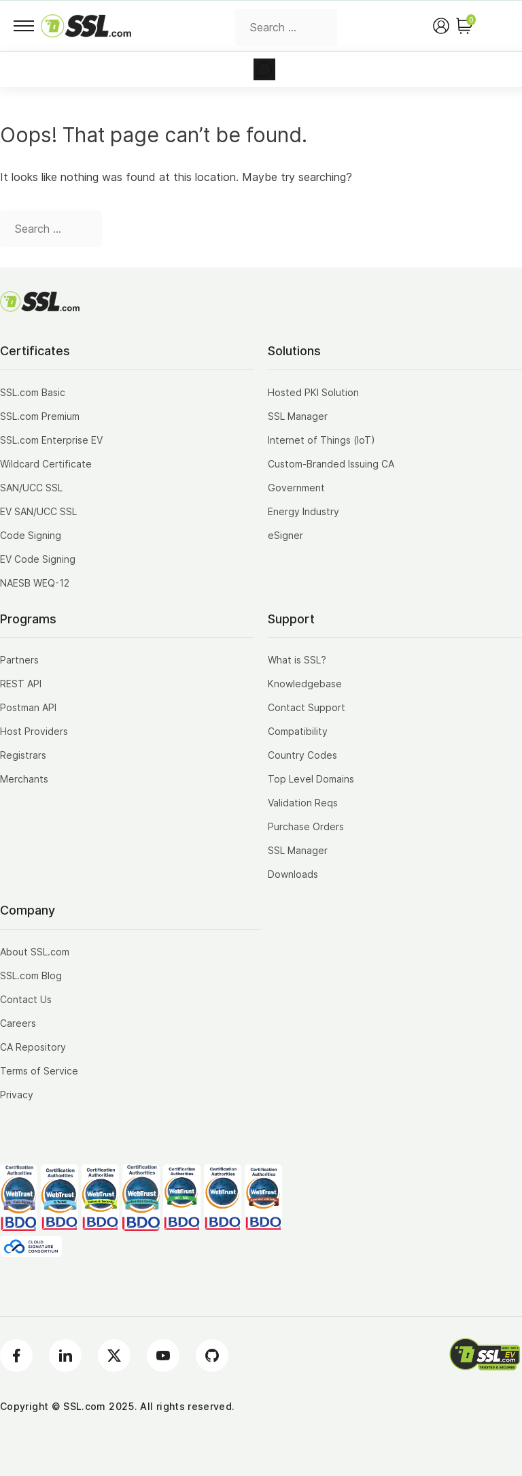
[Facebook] (16, 1355)
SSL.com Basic (32, 392)
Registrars (23, 755)
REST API (20, 683)
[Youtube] (163, 1355)
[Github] (212, 1355)
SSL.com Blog (31, 975)
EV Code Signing (37, 559)
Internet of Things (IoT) (321, 440)
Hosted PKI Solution (313, 392)
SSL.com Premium (40, 416)
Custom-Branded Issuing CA (331, 464)
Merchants (24, 779)
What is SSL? (297, 660)
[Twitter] (114, 1355)
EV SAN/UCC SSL (38, 511)
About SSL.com (34, 951)
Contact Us (26, 999)
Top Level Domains (311, 779)
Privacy (16, 1094)
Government (296, 487)
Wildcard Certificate (46, 464)
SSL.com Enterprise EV (51, 440)
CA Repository (33, 1047)
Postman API (28, 707)
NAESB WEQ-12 (34, 583)
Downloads (293, 874)
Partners (19, 660)
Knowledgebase (305, 683)
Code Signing (30, 535)
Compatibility (298, 731)
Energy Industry (303, 511)
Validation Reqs (303, 802)
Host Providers (34, 731)
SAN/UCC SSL (31, 487)
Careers (18, 1023)
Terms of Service (39, 1071)
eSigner (285, 535)
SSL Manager (298, 416)
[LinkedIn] (65, 1355)
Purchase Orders (306, 826)
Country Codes (302, 755)
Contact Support (306, 707)
